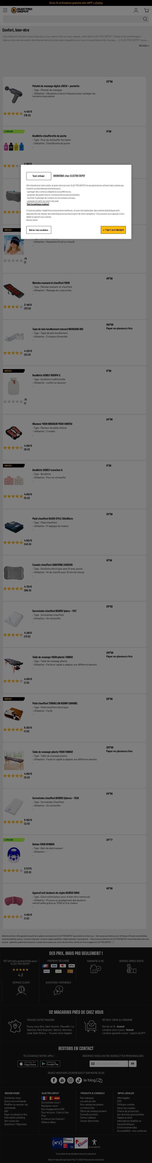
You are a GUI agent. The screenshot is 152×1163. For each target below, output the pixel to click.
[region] (76, 202)
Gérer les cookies (38, 230)
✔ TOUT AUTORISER (113, 230)
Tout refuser (39, 176)
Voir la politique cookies (38, 204)
